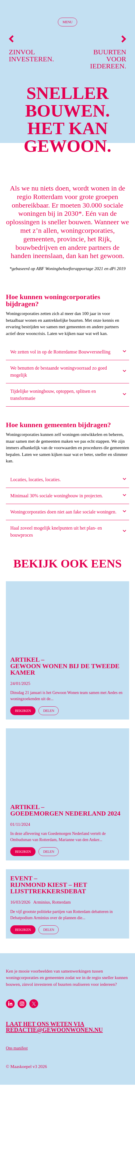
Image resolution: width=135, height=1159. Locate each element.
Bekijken (23, 711)
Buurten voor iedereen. (108, 52)
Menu (67, 22)
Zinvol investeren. (31, 49)
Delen (48, 711)
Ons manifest (17, 1048)
